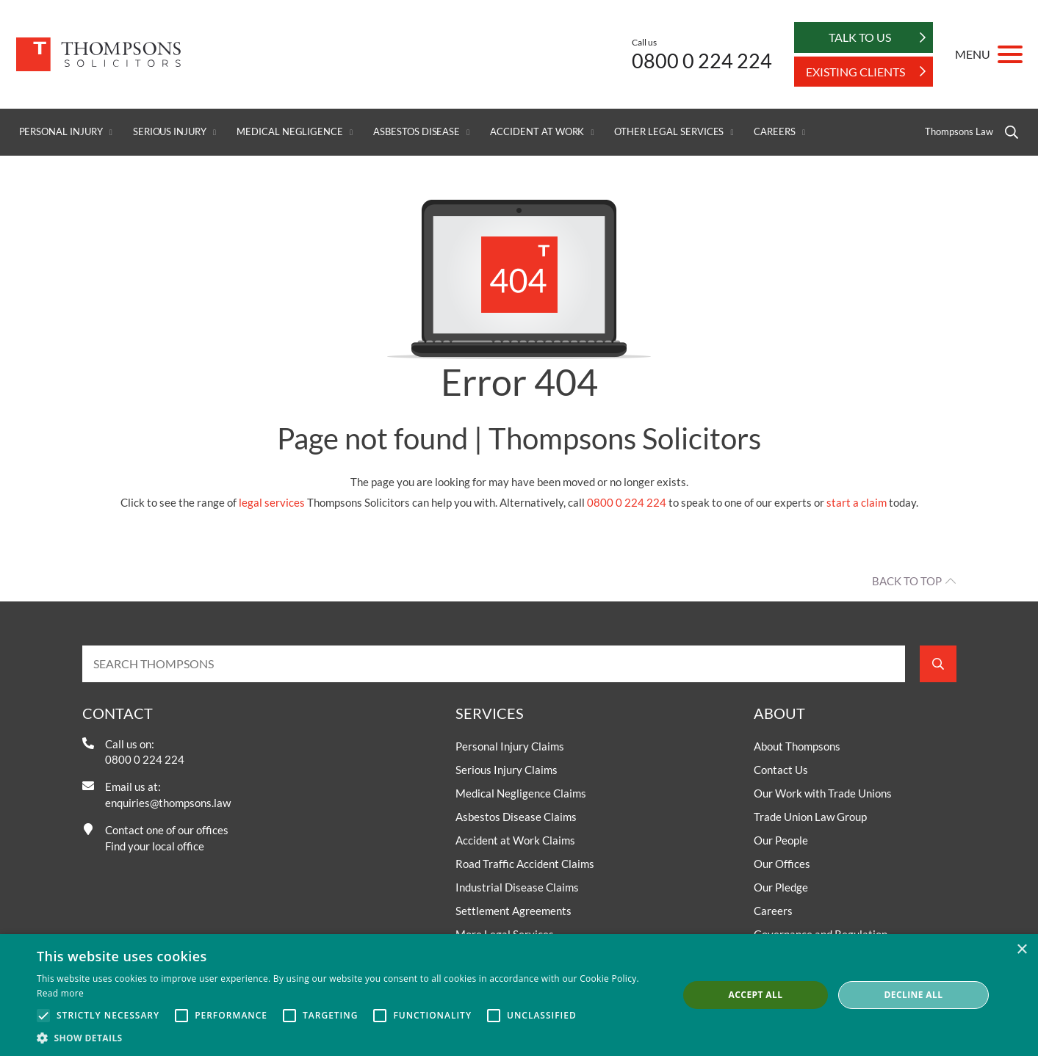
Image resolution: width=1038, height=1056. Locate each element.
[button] (348, 1037)
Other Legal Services (669, 131)
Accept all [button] (756, 994)
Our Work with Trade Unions (823, 793)
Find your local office (154, 846)
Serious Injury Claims (506, 769)
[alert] (519, 995)
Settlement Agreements (513, 910)
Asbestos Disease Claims (516, 816)
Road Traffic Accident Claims (524, 863)
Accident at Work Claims (515, 840)
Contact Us (781, 769)
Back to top (907, 580)
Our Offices (782, 863)
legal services (272, 502)
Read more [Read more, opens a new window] (60, 993)
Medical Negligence (290, 131)
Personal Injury (61, 131)
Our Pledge (781, 887)
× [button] (1021, 949)
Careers (775, 131)
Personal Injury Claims (509, 746)
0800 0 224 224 (702, 60)
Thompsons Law (958, 131)
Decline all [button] (913, 994)
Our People (781, 840)
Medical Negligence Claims (520, 793)
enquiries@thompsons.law (168, 802)
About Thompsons (797, 746)
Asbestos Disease (416, 131)
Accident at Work (537, 131)
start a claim (856, 502)
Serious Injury (169, 131)
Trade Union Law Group (810, 816)
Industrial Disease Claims (517, 887)
